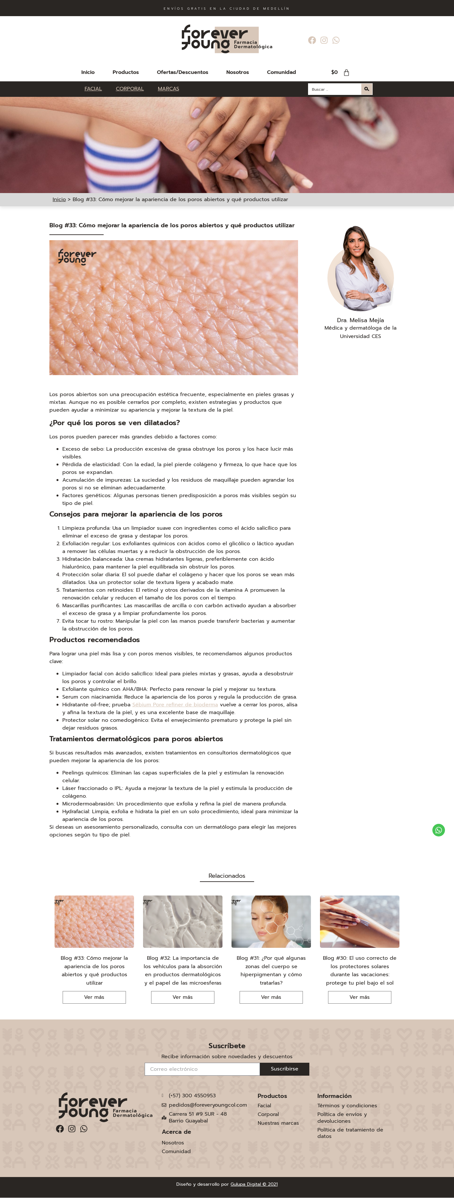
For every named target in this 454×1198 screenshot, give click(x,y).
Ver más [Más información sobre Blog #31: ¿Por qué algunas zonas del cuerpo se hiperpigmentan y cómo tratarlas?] (271, 997)
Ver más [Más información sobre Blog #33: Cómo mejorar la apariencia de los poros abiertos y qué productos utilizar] (94, 997)
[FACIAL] (97, 89)
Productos (126, 72)
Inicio (88, 72)
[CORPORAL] (134, 89)
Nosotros (237, 72)
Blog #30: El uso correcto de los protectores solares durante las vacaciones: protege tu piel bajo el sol (360, 970)
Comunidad (281, 72)
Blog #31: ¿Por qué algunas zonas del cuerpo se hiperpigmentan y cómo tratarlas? (271, 970)
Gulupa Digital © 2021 (254, 1184)
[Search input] (335, 89)
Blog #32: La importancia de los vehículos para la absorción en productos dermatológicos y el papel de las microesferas (183, 970)
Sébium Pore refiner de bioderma (175, 705)
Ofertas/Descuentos (182, 72)
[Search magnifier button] (366, 89)
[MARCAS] (168, 89)
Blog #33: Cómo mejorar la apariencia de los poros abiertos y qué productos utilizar (94, 970)
